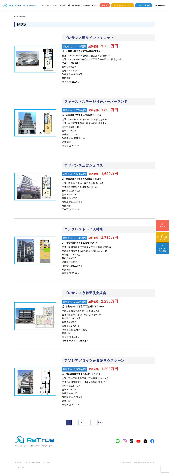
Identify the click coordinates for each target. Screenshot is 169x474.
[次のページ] (94, 422)
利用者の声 (86, 5)
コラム (55, 5)
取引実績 (62, 5)
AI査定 (104, 5)
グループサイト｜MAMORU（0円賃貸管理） (137, 462)
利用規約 (46, 462)
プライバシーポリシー (32, 462)
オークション (46, 5)
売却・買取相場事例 (74, 5)
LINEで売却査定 (144, 5)
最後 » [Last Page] (100, 422)
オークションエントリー (122, 5)
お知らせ (95, 5)
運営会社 (18, 462)
